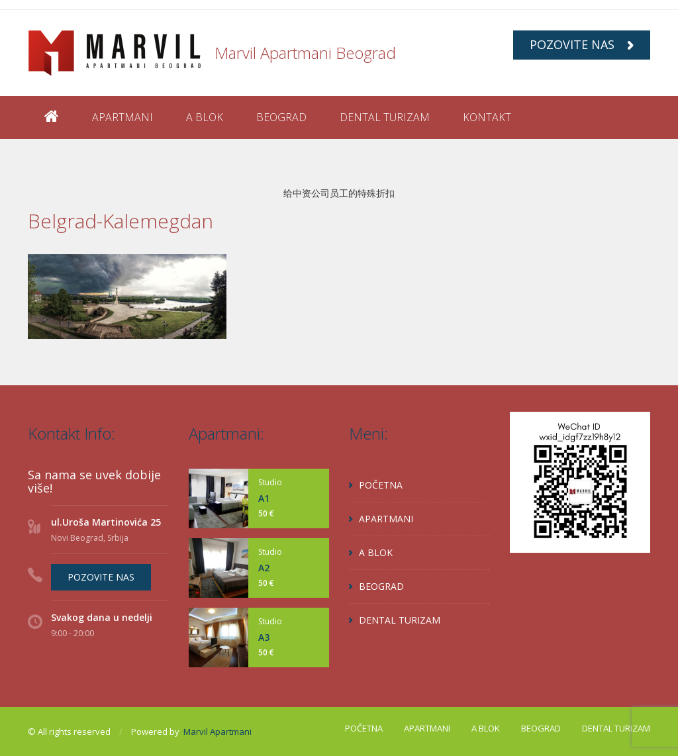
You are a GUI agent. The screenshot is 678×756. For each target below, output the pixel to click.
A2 (263, 567)
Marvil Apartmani (217, 731)
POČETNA (381, 485)
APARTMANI (122, 117)
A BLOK (204, 117)
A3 (263, 637)
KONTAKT (487, 117)
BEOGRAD (281, 117)
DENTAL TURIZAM (385, 117)
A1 (263, 498)
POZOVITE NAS (582, 44)
